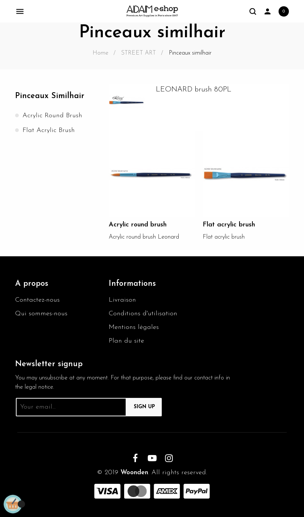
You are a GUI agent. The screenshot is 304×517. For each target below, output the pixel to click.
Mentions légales (134, 327)
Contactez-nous (37, 299)
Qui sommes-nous (41, 313)
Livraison (122, 299)
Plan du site (126, 340)
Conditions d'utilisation (143, 313)
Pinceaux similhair (49, 96)
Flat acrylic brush (48, 130)
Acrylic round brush (52, 115)
